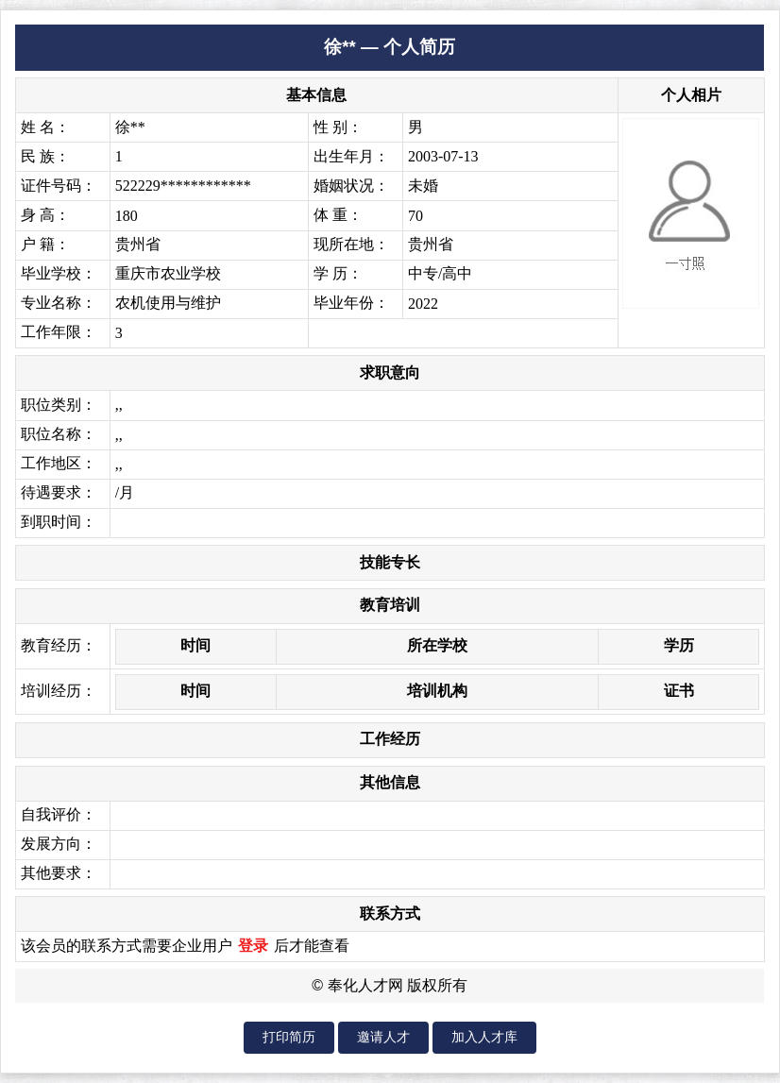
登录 (253, 946)
